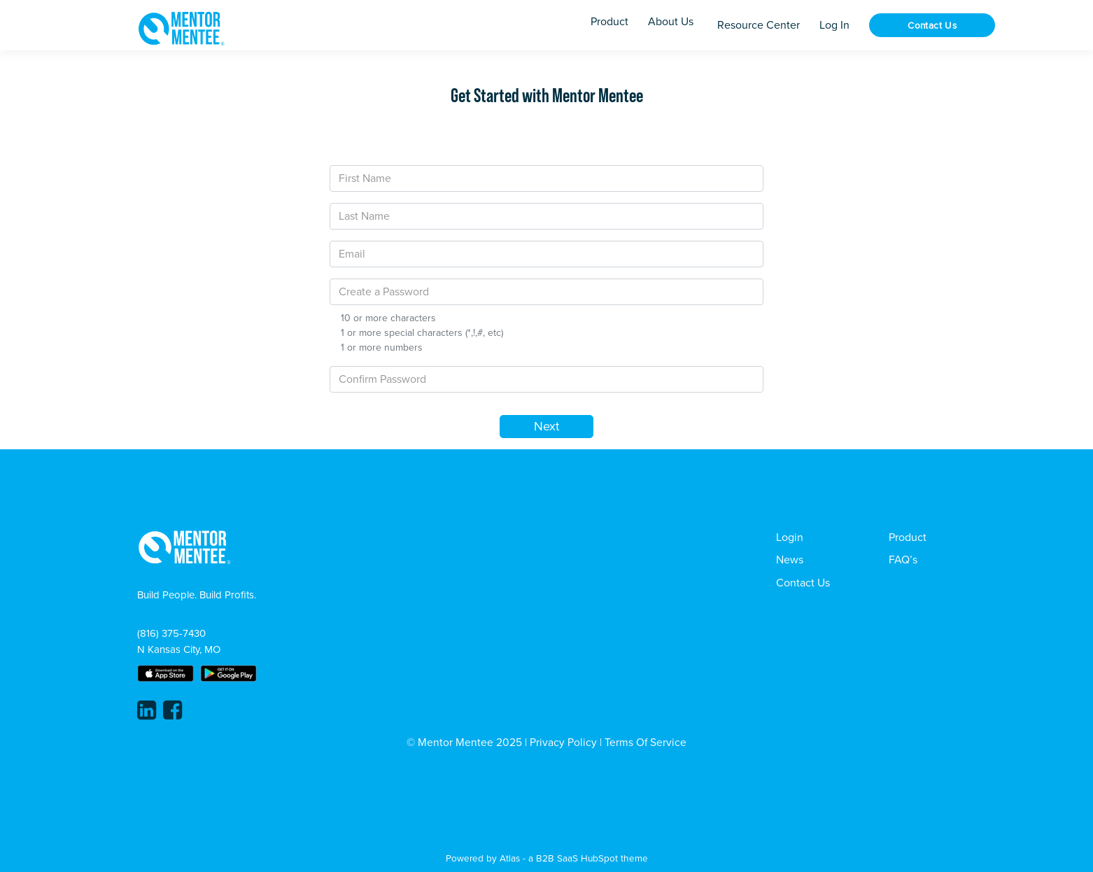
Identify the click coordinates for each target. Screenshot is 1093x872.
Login (789, 537)
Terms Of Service (645, 742)
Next (546, 426)
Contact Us (932, 25)
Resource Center (758, 25)
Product (907, 537)
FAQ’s (903, 560)
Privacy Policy (563, 742)
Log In (834, 25)
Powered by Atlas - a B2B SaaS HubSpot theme (547, 858)
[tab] (409, 128)
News (789, 560)
